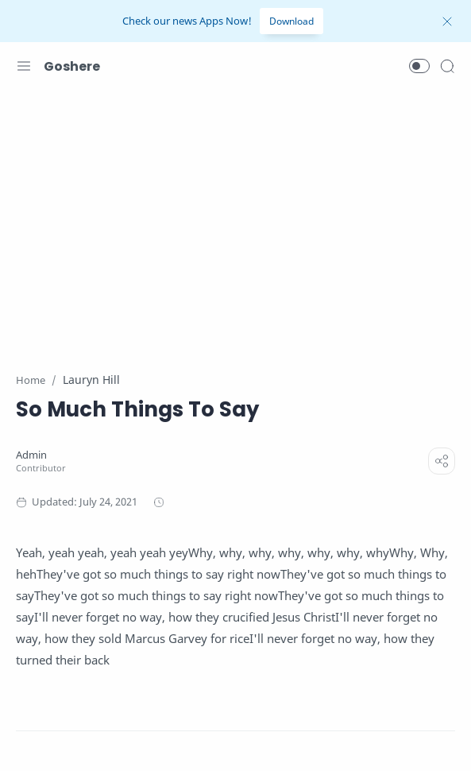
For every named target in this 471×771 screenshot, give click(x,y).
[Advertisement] (235, 221)
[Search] (447, 66)
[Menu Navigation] (24, 66)
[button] (419, 66)
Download (291, 21)
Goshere (72, 66)
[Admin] (31, 455)
